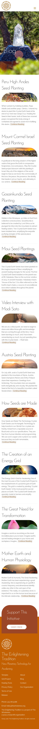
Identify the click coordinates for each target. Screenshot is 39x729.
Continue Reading (17, 124)
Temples (5, 675)
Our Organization (26, 687)
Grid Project (6, 679)
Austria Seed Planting (19, 355)
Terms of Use (7, 691)
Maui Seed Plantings (18, 249)
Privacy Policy (7, 687)
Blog (22, 679)
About (22, 675)
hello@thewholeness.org (16, 706)
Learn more (16, 627)
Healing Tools (7, 683)
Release (5, 695)
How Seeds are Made (19, 403)
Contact (23, 683)
